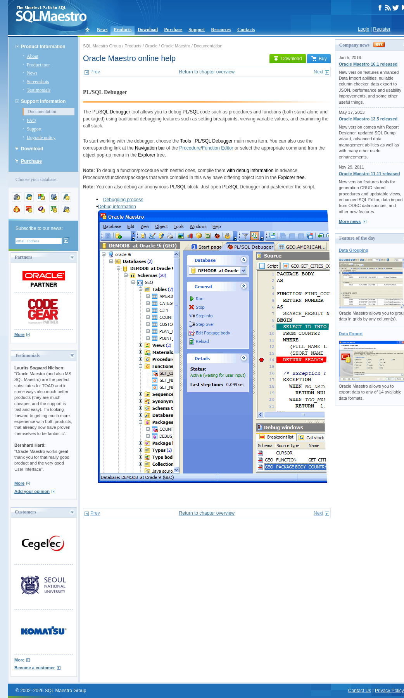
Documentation (42, 111)
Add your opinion (32, 491)
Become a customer (34, 667)
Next (318, 72)
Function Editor (217, 148)
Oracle (151, 46)
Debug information (117, 206)
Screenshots (38, 81)
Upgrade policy (41, 137)
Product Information (43, 46)
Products (122, 29)
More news (350, 221)
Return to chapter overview (207, 72)
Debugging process (123, 199)
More (19, 334)
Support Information (43, 101)
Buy (319, 58)
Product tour (38, 65)
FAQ (31, 120)
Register (381, 29)
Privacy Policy (389, 690)
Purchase (173, 29)
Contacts (246, 29)
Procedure (189, 148)
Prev (95, 72)
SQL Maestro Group (102, 46)
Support (196, 29)
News (102, 29)
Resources (221, 29)
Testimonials (38, 90)
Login (363, 29)
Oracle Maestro (175, 46)
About (32, 56)
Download (148, 29)
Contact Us (359, 690)
